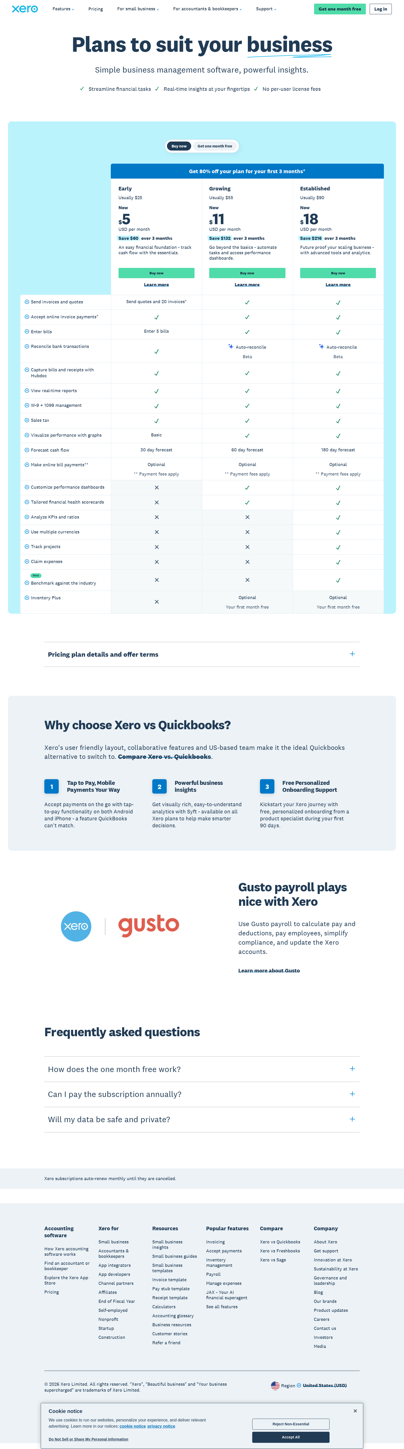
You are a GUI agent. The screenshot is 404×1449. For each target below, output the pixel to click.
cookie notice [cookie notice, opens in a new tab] (133, 1426)
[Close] (355, 1411)
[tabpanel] (202, 394)
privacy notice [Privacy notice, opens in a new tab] (161, 1426)
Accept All (291, 1437)
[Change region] (322, 1391)
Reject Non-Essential (291, 1424)
